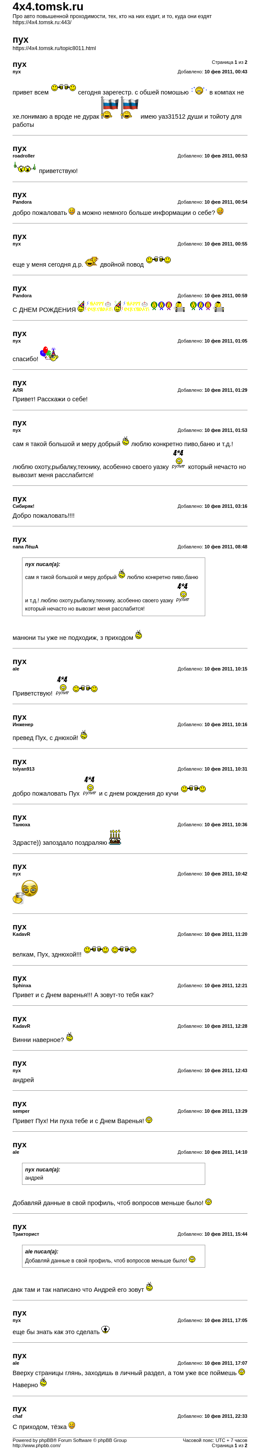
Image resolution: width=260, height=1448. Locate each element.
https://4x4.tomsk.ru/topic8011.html (54, 48)
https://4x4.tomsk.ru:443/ (42, 22)
